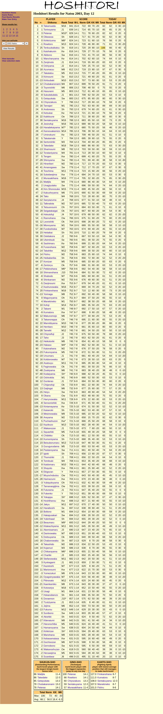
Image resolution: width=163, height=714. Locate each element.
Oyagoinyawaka (52, 577)
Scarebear (49, 656)
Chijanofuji (49, 385)
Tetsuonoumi (50, 207)
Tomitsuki (48, 461)
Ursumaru (49, 356)
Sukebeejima (50, 174)
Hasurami (48, 91)
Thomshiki (49, 457)
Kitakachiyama (51, 526)
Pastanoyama (51, 450)
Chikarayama (50, 551)
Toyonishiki (49, 87)
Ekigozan (48, 472)
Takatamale (49, 138)
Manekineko (50, 301)
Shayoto (48, 468)
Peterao (48, 33)
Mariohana (49, 635)
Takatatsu (48, 73)
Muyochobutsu (51, 475)
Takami (47, 308)
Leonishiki (49, 222)
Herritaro (48, 327)
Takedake (49, 145)
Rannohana (50, 218)
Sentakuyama (51, 120)
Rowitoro (48, 44)
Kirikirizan (49, 631)
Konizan (48, 261)
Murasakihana (51, 178)
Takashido (49, 544)
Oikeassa (48, 37)
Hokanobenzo (51, 595)
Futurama (48, 490)
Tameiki (47, 330)
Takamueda (50, 26)
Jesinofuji (48, 124)
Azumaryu (49, 69)
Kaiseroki (48, 410)
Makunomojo (50, 316)
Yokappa (48, 497)
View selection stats (11, 61)
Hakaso (47, 345)
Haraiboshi (49, 508)
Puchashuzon (51, 421)
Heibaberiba (50, 258)
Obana (47, 395)
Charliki (47, 555)
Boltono (47, 511)
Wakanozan (50, 428)
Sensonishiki (50, 403)
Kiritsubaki (49, 80)
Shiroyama (49, 160)
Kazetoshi (49, 566)
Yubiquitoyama (51, 482)
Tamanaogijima (51, 486)
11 (3, 36)
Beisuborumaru (51, 443)
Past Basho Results (11, 17)
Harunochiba (50, 624)
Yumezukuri (50, 573)
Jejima (47, 606)
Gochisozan (50, 642)
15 (17, 36)
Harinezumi (49, 479)
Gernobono (49, 646)
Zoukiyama (49, 370)
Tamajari (48, 106)
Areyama (48, 417)
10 (17, 32)
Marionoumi (50, 569)
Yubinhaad (49, 519)
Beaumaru (49, 522)
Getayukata (49, 98)
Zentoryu (48, 265)
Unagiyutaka (50, 185)
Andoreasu (49, 109)
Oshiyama (49, 66)
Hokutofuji (49, 214)
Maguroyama (50, 298)
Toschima (48, 171)
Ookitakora (49, 236)
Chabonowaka (51, 540)
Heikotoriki (49, 341)
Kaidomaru (49, 464)
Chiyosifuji (49, 334)
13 (10, 36)
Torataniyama (50, 153)
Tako (46, 196)
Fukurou (48, 609)
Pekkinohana (50, 269)
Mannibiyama (50, 323)
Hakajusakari (50, 515)
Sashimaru (49, 243)
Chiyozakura (50, 102)
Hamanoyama (51, 627)
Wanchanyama (51, 58)
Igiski (46, 453)
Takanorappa (50, 319)
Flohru (47, 254)
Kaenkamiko (50, 584)
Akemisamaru (51, 530)
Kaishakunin (50, 51)
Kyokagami (49, 562)
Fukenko (48, 493)
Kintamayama (51, 406)
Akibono (48, 55)
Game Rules (7, 15)
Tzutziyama (49, 602)
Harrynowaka (50, 399)
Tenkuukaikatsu (52, 48)
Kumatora (49, 312)
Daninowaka (50, 533)
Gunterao (48, 381)
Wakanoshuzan (52, 649)
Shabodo (48, 276)
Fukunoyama (50, 352)
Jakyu (47, 504)
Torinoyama (50, 29)
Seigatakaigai (50, 211)
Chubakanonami (52, 84)
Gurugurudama (51, 446)
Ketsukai (48, 113)
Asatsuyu (48, 363)
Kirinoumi (48, 77)
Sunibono (48, 613)
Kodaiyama (49, 374)
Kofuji (46, 305)
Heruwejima (50, 653)
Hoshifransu (50, 501)
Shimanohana (51, 272)
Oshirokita (49, 377)
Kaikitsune (49, 116)
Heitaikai (48, 232)
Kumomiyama (51, 439)
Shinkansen (50, 279)
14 (13, 36)
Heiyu (46, 392)
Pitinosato (49, 580)
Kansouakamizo (52, 131)
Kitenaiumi (49, 620)
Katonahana (50, 348)
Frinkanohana (51, 290)
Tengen (47, 156)
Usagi (46, 591)
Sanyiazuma (50, 200)
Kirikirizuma (50, 40)
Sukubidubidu (51, 95)
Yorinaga (48, 294)
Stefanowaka (50, 559)
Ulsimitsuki (49, 240)
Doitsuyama (50, 537)
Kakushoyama (51, 193)
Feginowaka (50, 366)
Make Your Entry (9, 19)
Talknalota (49, 203)
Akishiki (47, 617)
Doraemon (49, 598)
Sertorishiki (49, 142)
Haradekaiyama (52, 127)
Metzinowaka (50, 414)
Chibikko (48, 435)
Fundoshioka (50, 229)
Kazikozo (48, 424)
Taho (46, 337)
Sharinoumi (49, 149)
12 (7, 36)
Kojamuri (48, 548)
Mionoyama (50, 225)
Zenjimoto (49, 62)
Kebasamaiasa (51, 638)
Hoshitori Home (9, 13)
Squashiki (49, 432)
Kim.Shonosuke (52, 189)
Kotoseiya (49, 588)
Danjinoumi (49, 283)
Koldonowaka (50, 359)
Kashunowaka (51, 287)
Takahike (48, 251)
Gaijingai (48, 388)
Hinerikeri (48, 164)
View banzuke (8, 59)
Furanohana (50, 247)
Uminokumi (49, 135)
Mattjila (47, 182)
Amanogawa (50, 167)
